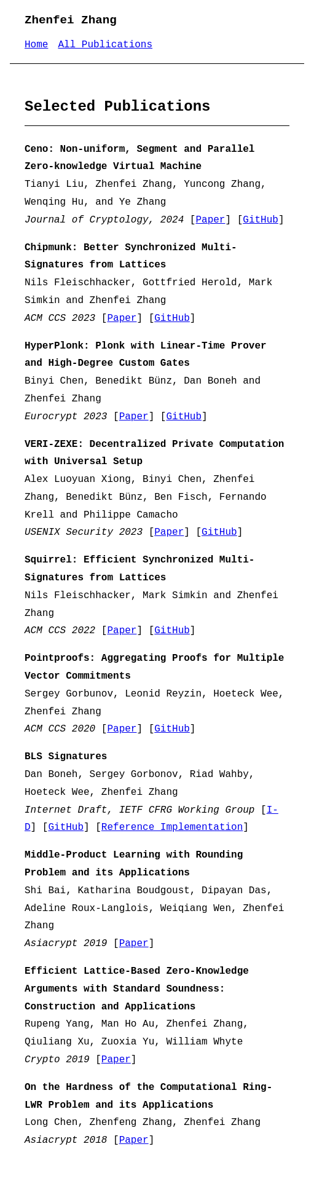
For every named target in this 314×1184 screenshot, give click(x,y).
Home (36, 44)
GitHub (260, 220)
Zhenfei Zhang (71, 20)
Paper (210, 220)
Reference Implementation (172, 827)
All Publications (105, 44)
